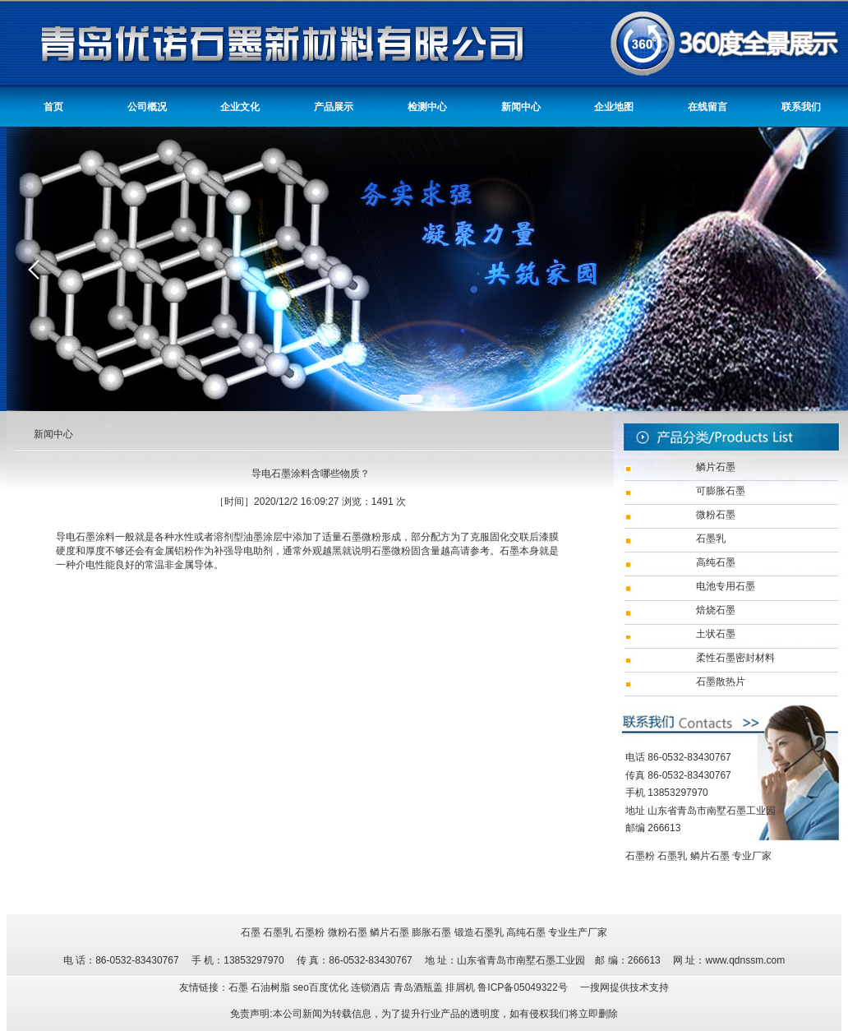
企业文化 (240, 107)
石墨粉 (640, 856)
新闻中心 (521, 107)
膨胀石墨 (431, 932)
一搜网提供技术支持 (624, 987)
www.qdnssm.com (745, 960)
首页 (53, 107)
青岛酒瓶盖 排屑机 (436, 987)
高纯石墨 (526, 932)
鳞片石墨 (710, 856)
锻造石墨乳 (479, 932)
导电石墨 (75, 537)
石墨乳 (672, 856)
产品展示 (333, 107)
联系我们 (801, 107)
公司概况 (147, 107)
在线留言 (707, 107)
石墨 (250, 932)
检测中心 (427, 107)
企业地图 (614, 107)
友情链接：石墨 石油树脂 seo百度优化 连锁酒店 (286, 987)
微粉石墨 (347, 932)
